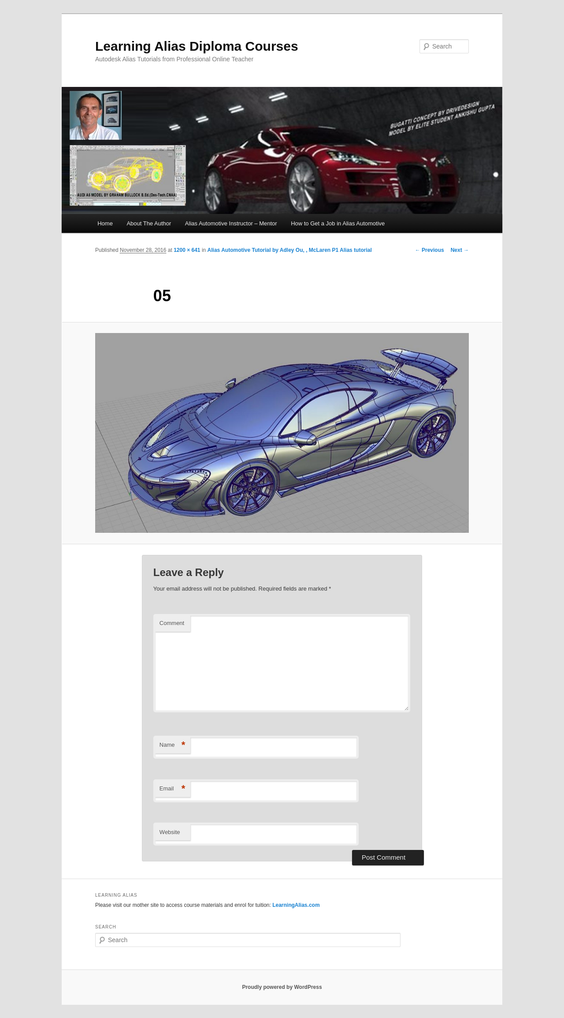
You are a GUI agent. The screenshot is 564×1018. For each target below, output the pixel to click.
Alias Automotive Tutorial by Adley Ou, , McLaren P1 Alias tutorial (290, 250)
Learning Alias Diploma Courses (196, 46)
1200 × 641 (187, 250)
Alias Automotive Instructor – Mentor (231, 223)
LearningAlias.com (295, 905)
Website (170, 832)
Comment (172, 623)
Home (105, 223)
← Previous (429, 250)
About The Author (148, 223)
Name (173, 745)
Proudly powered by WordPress (282, 987)
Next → (460, 250)
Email (173, 788)
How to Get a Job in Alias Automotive (338, 223)
